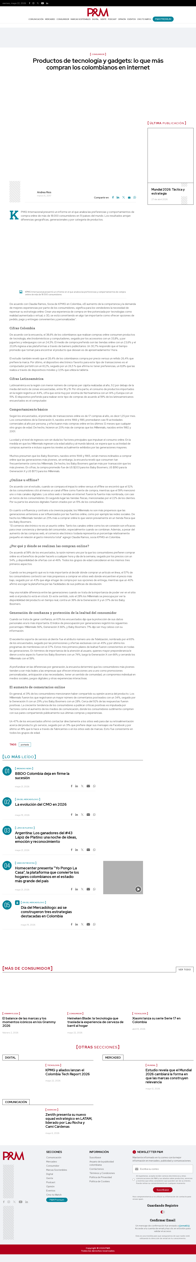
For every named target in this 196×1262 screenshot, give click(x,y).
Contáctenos (96, 1169)
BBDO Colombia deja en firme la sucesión (42, 775)
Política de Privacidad (100, 1177)
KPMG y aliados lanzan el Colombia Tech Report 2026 (67, 1072)
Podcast (112, 19)
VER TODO (185, 969)
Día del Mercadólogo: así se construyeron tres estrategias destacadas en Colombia (46, 911)
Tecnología (140, 1013)
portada (25, 744)
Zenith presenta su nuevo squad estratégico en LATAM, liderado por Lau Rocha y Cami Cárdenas (68, 1120)
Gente (103, 19)
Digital (95, 19)
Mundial (151, 1065)
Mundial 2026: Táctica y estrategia (168, 191)
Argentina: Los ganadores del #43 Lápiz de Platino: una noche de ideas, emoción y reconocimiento (46, 837)
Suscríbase (95, 1157)
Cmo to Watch (144, 19)
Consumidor (63, 19)
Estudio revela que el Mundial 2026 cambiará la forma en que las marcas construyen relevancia (169, 1076)
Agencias (52, 1110)
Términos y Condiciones (102, 1173)
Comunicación (35, 19)
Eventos (131, 19)
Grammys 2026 (11, 1013)
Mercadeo (50, 19)
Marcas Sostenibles (80, 19)
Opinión (122, 19)
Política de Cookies (99, 1181)
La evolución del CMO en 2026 (41, 804)
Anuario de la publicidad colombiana (101, 1163)
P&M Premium (163, 19)
